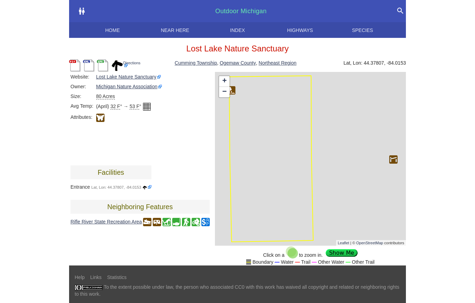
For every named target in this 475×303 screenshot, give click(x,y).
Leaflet (343, 243)
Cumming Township (196, 63)
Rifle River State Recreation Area (106, 221)
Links (96, 277)
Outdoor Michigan (241, 11)
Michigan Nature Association (127, 86)
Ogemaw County (238, 63)
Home (112, 30)
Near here (175, 30)
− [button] (224, 92)
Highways (300, 30)
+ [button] (224, 81)
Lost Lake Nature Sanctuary (126, 77)
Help (80, 277)
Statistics (116, 277)
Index (237, 30)
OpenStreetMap (369, 243)
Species (362, 30)
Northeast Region (278, 63)
